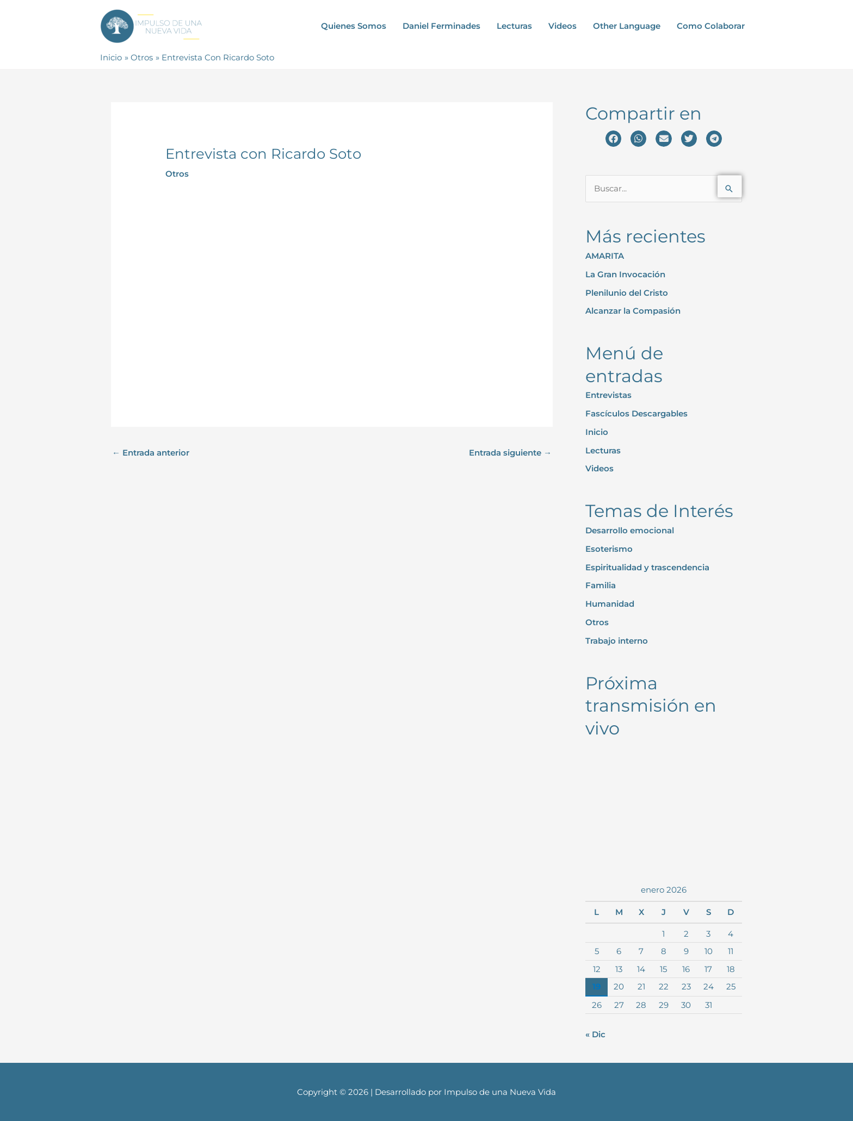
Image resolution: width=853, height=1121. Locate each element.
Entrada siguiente (510, 452)
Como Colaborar (711, 26)
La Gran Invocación (625, 274)
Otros (177, 173)
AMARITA (604, 255)
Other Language (626, 26)
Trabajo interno (616, 640)
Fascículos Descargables (636, 413)
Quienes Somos (353, 26)
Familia (600, 585)
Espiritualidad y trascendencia (647, 567)
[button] (613, 138)
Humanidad (609, 603)
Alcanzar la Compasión (633, 310)
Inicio (596, 431)
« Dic (595, 1034)
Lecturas (514, 26)
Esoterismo (609, 548)
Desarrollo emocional (629, 530)
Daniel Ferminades (441, 26)
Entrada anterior (150, 452)
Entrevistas (608, 395)
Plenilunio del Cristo (626, 292)
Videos (562, 26)
